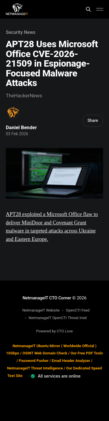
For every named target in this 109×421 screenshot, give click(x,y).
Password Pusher (34, 360)
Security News (20, 32)
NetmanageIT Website (41, 310)
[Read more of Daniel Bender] (13, 112)
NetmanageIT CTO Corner (46, 298)
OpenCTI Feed (78, 310)
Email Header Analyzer (71, 360)
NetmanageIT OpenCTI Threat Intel (58, 318)
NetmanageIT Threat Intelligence (35, 368)
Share (92, 120)
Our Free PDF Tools (86, 353)
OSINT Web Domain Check (44, 353)
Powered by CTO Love (54, 331)
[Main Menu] (99, 9)
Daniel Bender (21, 127)
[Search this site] (88, 9)
